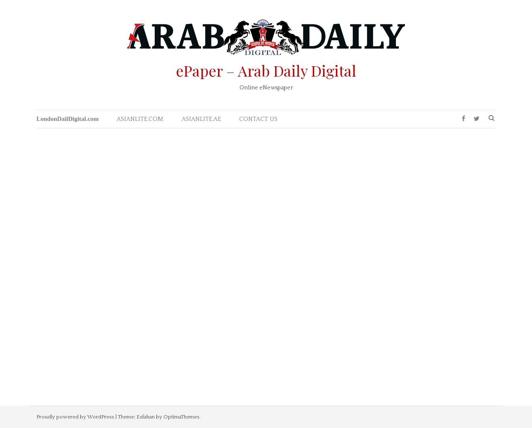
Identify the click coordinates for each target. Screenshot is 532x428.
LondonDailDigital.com (67, 118)
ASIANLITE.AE (201, 119)
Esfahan (146, 417)
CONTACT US (258, 119)
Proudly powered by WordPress (75, 417)
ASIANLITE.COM (140, 119)
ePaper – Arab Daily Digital (266, 70)
